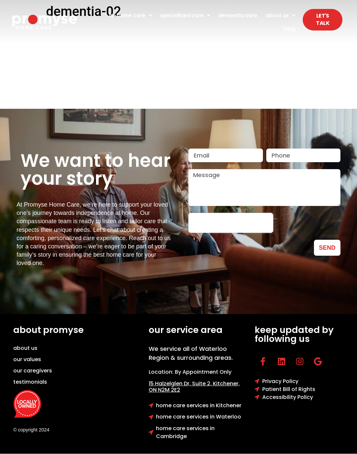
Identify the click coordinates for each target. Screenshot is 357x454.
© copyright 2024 (31, 429)
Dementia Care (237, 15)
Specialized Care (185, 15)
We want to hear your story (96, 169)
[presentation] (230, 223)
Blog (289, 28)
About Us (280, 15)
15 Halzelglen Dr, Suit (181, 383)
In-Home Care (130, 15)
